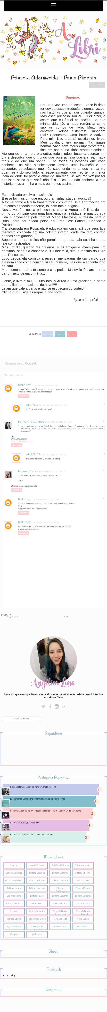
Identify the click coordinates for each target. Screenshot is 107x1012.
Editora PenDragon (61, 890)
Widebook (37, 934)
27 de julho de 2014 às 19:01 (46, 385)
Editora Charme (82, 872)
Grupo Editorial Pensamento (60, 913)
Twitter (59, 334)
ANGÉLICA (33, 405)
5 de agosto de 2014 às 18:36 (46, 522)
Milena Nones (28, 471)
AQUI (16, 292)
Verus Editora (83, 926)
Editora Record (14, 895)
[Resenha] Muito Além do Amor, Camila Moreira (33, 786)
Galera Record (60, 903)
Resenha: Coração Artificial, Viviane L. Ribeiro (31, 834)
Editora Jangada (60, 880)
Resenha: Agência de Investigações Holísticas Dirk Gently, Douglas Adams (45, 810)
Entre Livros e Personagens (22, 441)
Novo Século (83, 918)
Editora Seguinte (60, 895)
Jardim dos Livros (37, 918)
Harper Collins (14, 918)
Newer (4, 615)
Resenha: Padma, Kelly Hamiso (25, 822)
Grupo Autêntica (37, 911)
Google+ (72, 334)
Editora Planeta (83, 888)
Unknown (25, 385)
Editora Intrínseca (37, 880)
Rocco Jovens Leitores (37, 928)
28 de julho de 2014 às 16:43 (58, 422)
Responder (23, 396)
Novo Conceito (60, 918)
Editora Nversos (37, 888)
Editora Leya (83, 880)
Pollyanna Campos (31, 421)
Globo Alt (14, 911)
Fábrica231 (37, 903)
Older (15, 616)
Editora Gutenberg (14, 880)
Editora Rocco (37, 895)
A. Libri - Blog (9, 975)
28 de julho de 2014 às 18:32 (55, 455)
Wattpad (14, 934)
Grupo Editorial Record (83, 913)
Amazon (14, 865)
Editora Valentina (14, 903)
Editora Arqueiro (83, 865)
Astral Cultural (37, 865)
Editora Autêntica (14, 872)
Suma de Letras (60, 926)
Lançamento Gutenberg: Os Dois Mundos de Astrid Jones (37, 798)
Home (65, 616)
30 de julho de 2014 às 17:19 (52, 472)
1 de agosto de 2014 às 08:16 (46, 500)
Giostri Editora (83, 903)
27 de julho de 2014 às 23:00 (55, 405)
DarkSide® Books (60, 865)
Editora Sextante (83, 895)
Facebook (47, 334)
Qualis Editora (14, 926)
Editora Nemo (14, 888)
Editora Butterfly (60, 872)
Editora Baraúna (37, 872)
